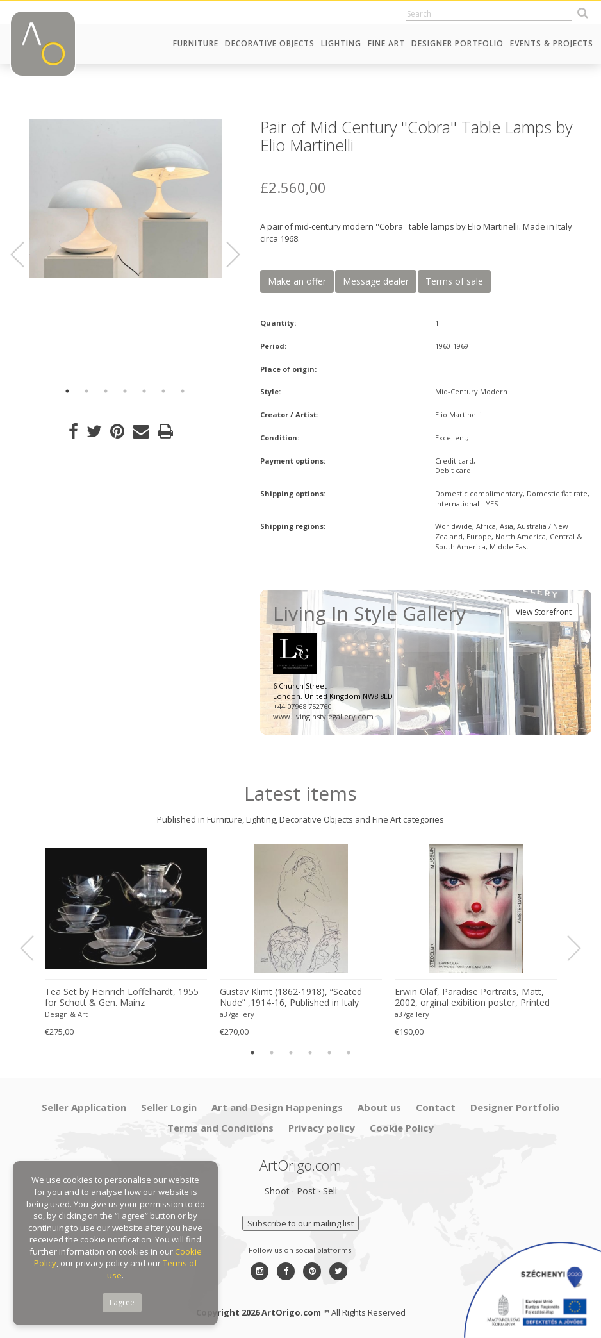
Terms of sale (454, 281)
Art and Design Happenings (277, 1107)
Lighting (341, 43)
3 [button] (105, 391)
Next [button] (225, 254)
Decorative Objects (270, 43)
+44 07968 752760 (302, 706)
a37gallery (237, 1014)
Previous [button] (25, 254)
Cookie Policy (402, 1127)
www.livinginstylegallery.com (323, 716)
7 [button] (182, 391)
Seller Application (84, 1107)
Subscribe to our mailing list (300, 1223)
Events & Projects (551, 43)
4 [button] (125, 391)
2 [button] (86, 391)
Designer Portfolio (457, 43)
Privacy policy (321, 1127)
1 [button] (67, 391)
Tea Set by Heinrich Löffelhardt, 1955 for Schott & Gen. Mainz (122, 997)
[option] (125, 198)
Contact (436, 1107)
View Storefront (544, 611)
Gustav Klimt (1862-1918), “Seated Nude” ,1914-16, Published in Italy (291, 997)
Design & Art (66, 1014)
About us (379, 1107)
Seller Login (169, 1107)
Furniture (195, 43)
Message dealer (376, 281)
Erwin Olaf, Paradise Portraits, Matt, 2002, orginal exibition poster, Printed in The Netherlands (472, 997)
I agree (122, 1302)
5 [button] (144, 391)
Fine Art (386, 43)
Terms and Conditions (220, 1127)
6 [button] (163, 391)
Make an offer (297, 281)
